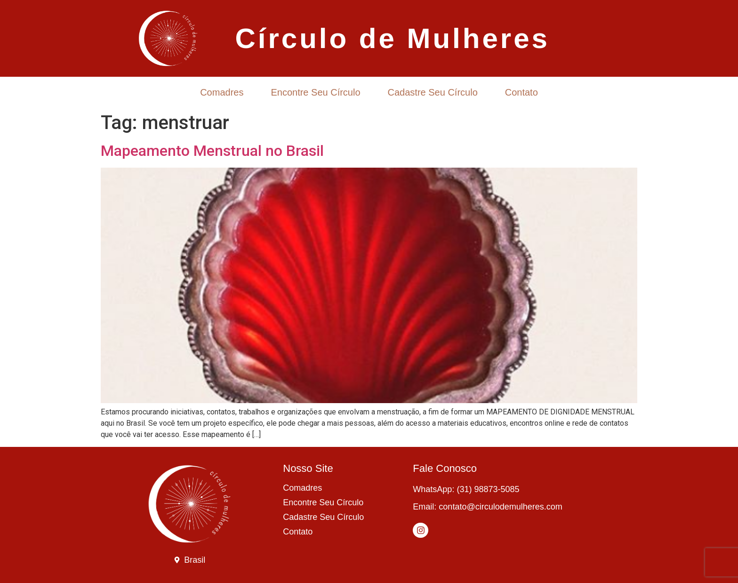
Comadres (221, 92)
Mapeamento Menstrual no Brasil (212, 151)
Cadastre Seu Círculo (433, 92)
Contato (521, 92)
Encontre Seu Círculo (315, 92)
